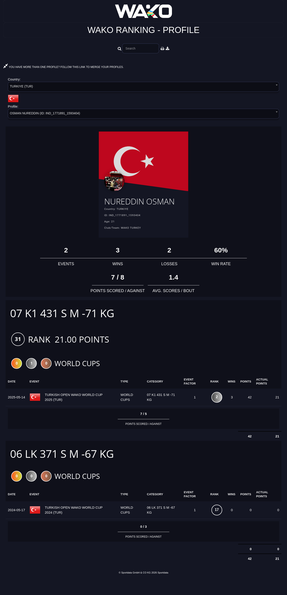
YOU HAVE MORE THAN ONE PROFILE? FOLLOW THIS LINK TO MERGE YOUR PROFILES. (63, 67)
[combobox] (143, 87)
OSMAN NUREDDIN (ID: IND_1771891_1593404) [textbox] (45, 113)
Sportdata (163, 587)
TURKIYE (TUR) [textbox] (21, 86)
